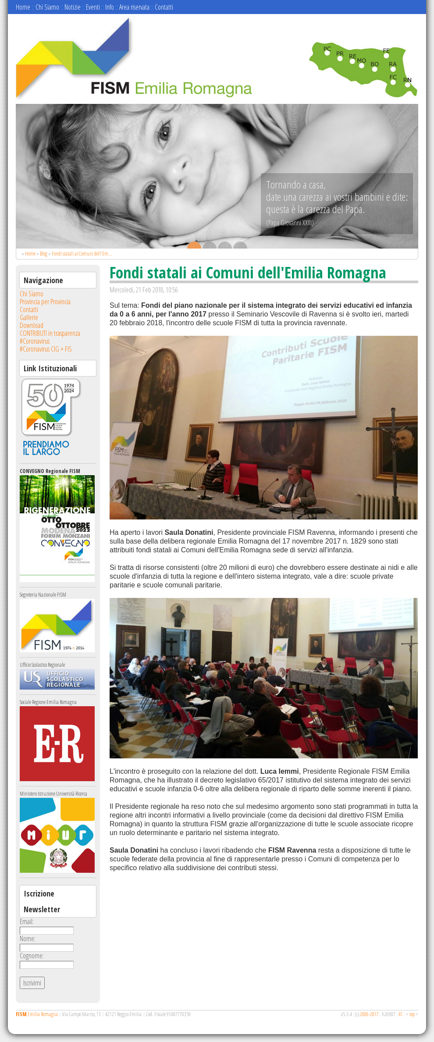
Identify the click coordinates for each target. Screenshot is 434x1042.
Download (31, 325)
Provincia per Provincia (45, 301)
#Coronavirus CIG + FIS (46, 349)
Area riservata (134, 7)
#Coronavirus (35, 341)
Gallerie (29, 317)
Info (109, 7)
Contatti (164, 7)
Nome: (28, 938)
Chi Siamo (47, 7)
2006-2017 (369, 1014)
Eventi (93, 7)
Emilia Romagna (37, 1014)
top (412, 1014)
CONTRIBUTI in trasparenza (50, 333)
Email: (27, 921)
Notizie (72, 7)
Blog (43, 253)
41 (400, 1014)
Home (23, 7)
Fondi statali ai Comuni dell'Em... (82, 253)
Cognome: (32, 955)
